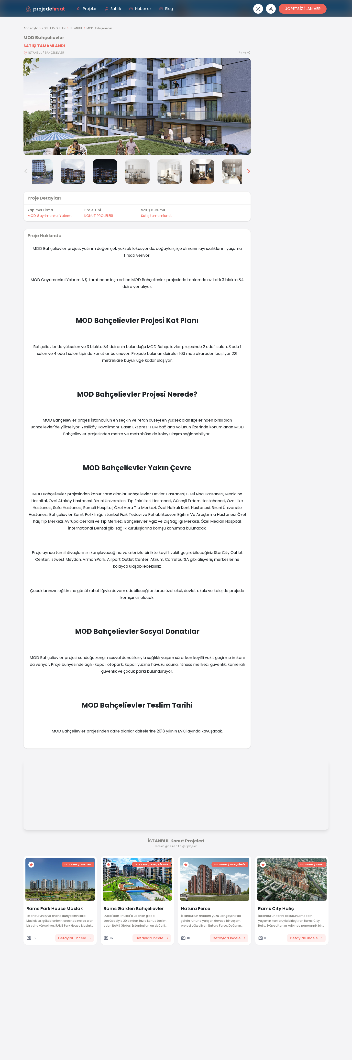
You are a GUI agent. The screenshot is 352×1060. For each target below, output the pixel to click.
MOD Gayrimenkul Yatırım (50, 215)
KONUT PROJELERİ (54, 28)
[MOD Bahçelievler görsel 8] (234, 171)
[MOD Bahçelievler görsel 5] (137, 171)
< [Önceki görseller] (25, 171)
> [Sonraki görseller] (248, 171)
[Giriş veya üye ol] (271, 9)
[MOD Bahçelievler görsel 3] (73, 171)
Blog (166, 8)
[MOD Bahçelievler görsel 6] (169, 171)
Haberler (140, 8)
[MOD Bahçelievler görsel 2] (40, 171)
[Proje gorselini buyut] (137, 106)
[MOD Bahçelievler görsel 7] (202, 171)
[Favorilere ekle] (31, 865)
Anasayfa (30, 28)
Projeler (87, 8)
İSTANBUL (76, 28)
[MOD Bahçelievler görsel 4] (105, 171)
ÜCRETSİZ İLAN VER (303, 8)
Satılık (113, 8)
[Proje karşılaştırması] (258, 9)
